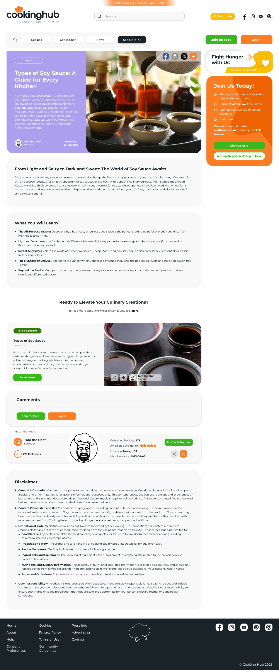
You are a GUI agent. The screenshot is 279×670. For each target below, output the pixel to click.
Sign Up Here (239, 145)
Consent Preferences (16, 648)
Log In (257, 39)
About (11, 632)
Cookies (45, 625)
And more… (227, 119)
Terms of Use (49, 639)
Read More (27, 377)
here (135, 310)
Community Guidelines (48, 648)
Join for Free (221, 39)
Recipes (36, 39)
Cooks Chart (68, 39)
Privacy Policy (50, 632)
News (100, 39)
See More (129, 39)
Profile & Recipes (179, 442)
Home (15, 39)
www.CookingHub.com (146, 490)
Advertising (81, 632)
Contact (78, 639)
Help (10, 639)
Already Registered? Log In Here (239, 156)
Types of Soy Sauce (29, 341)
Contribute (224, 16)
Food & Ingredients (27, 331)
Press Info (79, 625)
